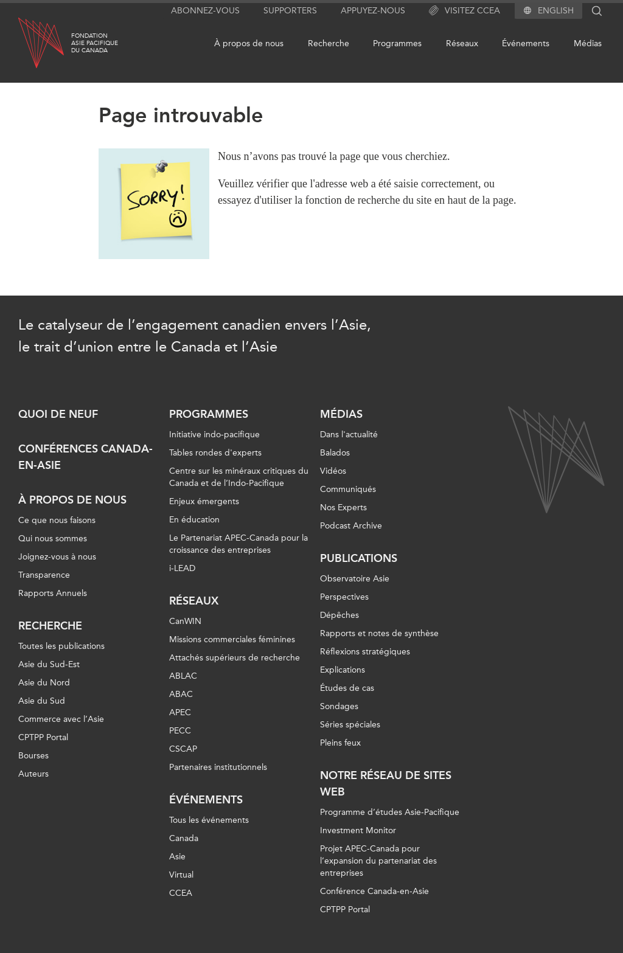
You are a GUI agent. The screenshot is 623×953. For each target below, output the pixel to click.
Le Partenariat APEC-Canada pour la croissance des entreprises (238, 544)
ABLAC (183, 676)
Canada (183, 838)
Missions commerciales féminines (232, 639)
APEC (180, 712)
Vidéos (333, 471)
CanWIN (185, 621)
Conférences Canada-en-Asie (85, 457)
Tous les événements (209, 820)
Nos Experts (343, 507)
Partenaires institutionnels (218, 767)
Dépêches (339, 615)
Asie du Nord (44, 682)
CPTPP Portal (43, 737)
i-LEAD (182, 568)
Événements (525, 43)
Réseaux (462, 43)
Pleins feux (340, 743)
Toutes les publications (61, 646)
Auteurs (33, 774)
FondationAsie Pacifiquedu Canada (94, 43)
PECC (180, 731)
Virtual (181, 875)
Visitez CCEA (464, 10)
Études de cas (347, 688)
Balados (335, 453)
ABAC (181, 694)
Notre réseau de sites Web (385, 784)
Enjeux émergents (204, 501)
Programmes (397, 43)
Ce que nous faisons (57, 520)
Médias (588, 43)
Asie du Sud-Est (49, 664)
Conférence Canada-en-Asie (374, 891)
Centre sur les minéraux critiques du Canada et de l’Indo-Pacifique (238, 477)
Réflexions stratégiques (365, 651)
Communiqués (348, 489)
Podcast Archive (351, 526)
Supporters (290, 10)
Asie (177, 856)
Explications (342, 670)
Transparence (44, 575)
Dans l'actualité (349, 434)
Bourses (33, 755)
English (556, 11)
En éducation (194, 520)
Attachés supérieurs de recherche (234, 658)
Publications (358, 558)
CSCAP (183, 749)
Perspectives (344, 597)
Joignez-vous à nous (57, 557)
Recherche (328, 43)
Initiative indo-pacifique (214, 434)
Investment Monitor (358, 830)
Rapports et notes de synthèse (379, 633)
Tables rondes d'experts (215, 453)
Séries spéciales (350, 724)
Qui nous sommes (52, 538)
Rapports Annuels (52, 593)
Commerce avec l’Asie (61, 719)
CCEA (180, 893)
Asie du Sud (41, 701)
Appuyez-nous (373, 10)
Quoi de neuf (58, 414)
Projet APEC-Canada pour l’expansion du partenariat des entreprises (378, 861)
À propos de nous (249, 43)
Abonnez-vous (205, 10)
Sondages (339, 706)
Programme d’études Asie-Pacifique (389, 812)
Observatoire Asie (354, 579)
